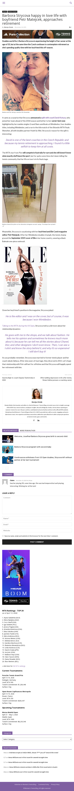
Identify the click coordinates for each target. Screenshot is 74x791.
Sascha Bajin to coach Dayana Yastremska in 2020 (18, 379)
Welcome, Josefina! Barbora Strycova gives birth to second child (41, 436)
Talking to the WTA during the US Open (18, 326)
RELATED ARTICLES (10, 430)
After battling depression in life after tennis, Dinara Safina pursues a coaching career (56, 379)
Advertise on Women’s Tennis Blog (25, 784)
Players (4, 11)
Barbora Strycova (12, 11)
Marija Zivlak (8, 27)
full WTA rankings (19, 666)
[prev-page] (3, 468)
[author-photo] (37, 399)
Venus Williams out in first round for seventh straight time (28, 757)
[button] (3, 3)
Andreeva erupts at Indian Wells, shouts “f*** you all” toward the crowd (33, 753)
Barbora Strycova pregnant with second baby (32, 447)
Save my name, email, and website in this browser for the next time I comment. (31, 536)
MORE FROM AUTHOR (27, 430)
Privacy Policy (55, 784)
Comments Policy (43, 784)
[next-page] (7, 468)
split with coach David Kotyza (54, 118)
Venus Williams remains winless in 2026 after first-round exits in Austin (33, 767)
